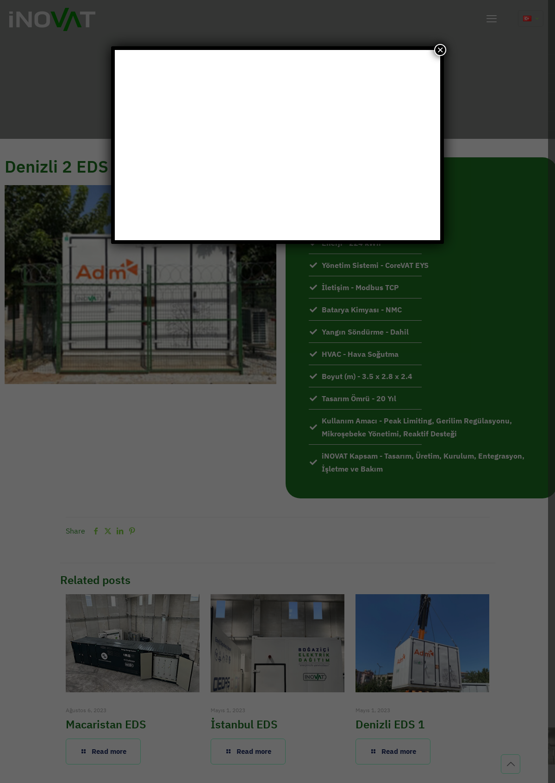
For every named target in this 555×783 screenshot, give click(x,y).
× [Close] (440, 50)
